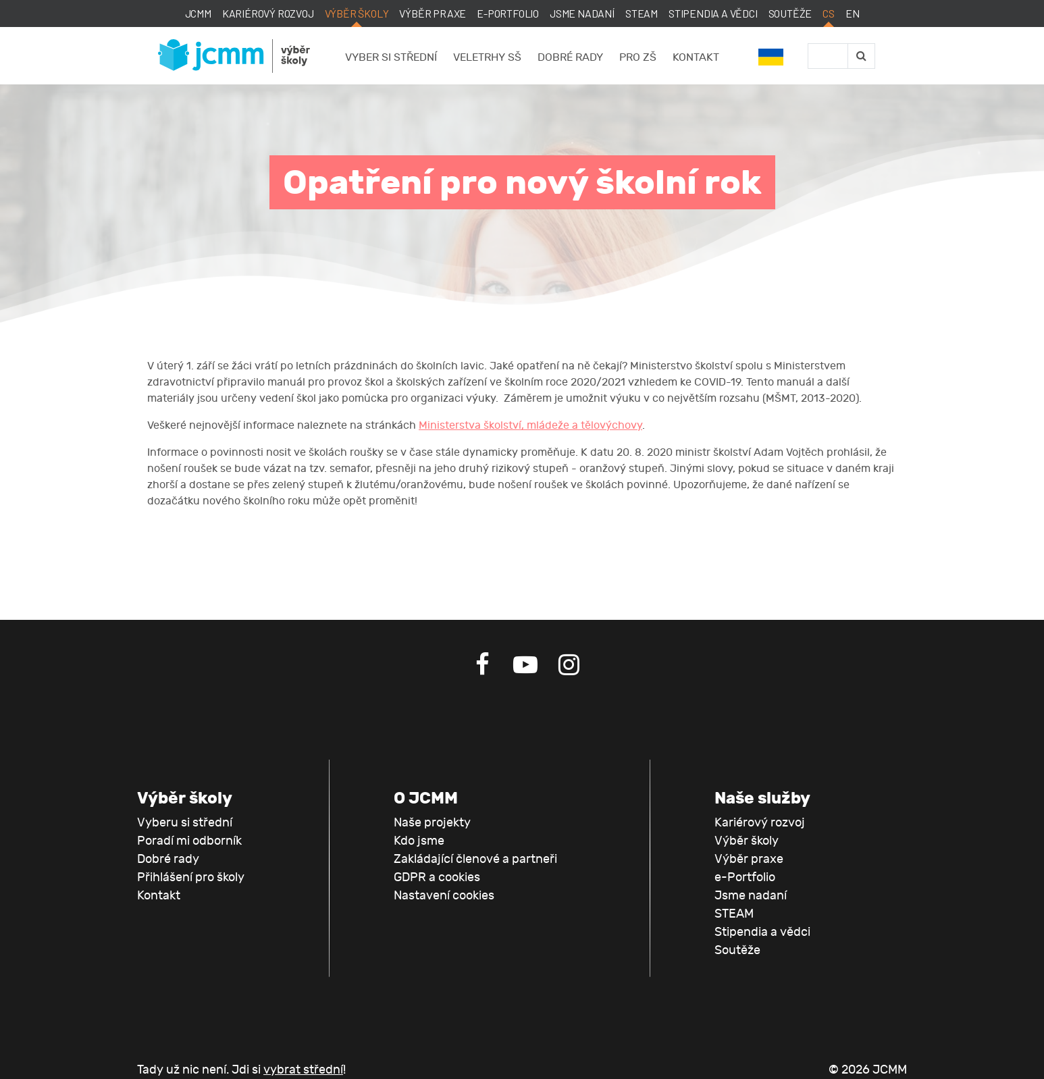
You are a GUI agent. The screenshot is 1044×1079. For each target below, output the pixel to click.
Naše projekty (432, 823)
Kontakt (696, 57)
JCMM (198, 13)
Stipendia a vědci (713, 13)
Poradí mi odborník (189, 841)
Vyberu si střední (184, 823)
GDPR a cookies (437, 877)
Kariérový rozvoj (268, 13)
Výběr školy (357, 13)
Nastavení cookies (444, 896)
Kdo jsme (419, 841)
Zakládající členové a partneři (475, 859)
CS (829, 13)
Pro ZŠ (637, 57)
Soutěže (790, 13)
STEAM (641, 13)
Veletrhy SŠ (487, 57)
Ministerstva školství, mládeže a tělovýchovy (530, 425)
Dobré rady (570, 57)
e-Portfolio (508, 13)
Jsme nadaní (582, 13)
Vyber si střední (391, 57)
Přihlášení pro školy (190, 877)
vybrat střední (303, 1070)
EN (852, 13)
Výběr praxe (432, 13)
